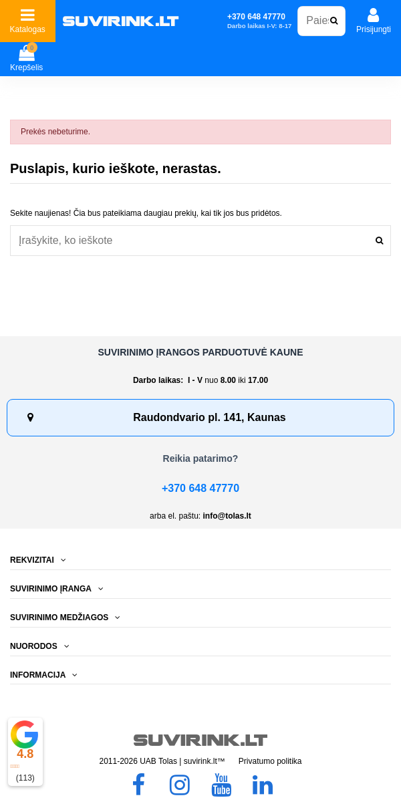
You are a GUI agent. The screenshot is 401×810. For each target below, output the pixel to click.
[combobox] (200, 240)
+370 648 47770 (200, 488)
